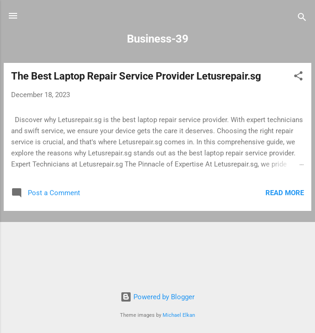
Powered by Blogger (157, 297)
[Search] (302, 19)
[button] (298, 77)
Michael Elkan (179, 315)
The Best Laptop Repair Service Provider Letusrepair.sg (136, 76)
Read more (284, 193)
